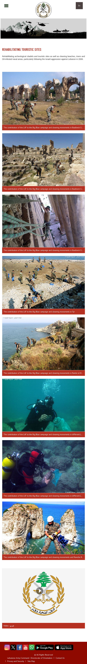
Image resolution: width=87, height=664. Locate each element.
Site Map (31, 661)
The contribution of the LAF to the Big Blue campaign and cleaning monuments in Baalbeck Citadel (44, 127)
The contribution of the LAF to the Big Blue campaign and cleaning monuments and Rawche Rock (44, 557)
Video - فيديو (9, 625)
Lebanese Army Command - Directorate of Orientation (29, 658)
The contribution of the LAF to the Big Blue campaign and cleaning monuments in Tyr (39, 311)
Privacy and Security (15, 661)
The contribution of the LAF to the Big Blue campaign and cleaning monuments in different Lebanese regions (44, 434)
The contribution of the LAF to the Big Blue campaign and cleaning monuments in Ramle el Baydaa (44, 373)
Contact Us (60, 658)
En (79, 5)
